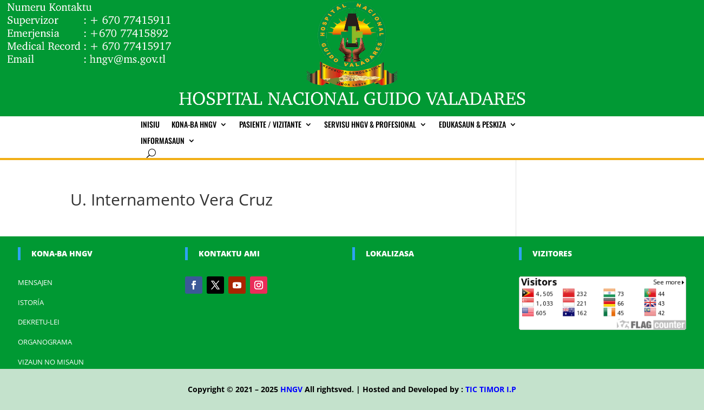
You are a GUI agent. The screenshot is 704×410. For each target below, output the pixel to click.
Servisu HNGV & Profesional (370, 125)
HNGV (291, 389)
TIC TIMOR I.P (490, 389)
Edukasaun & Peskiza (472, 125)
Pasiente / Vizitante (270, 125)
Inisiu (150, 125)
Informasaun (163, 141)
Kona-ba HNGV (194, 125)
